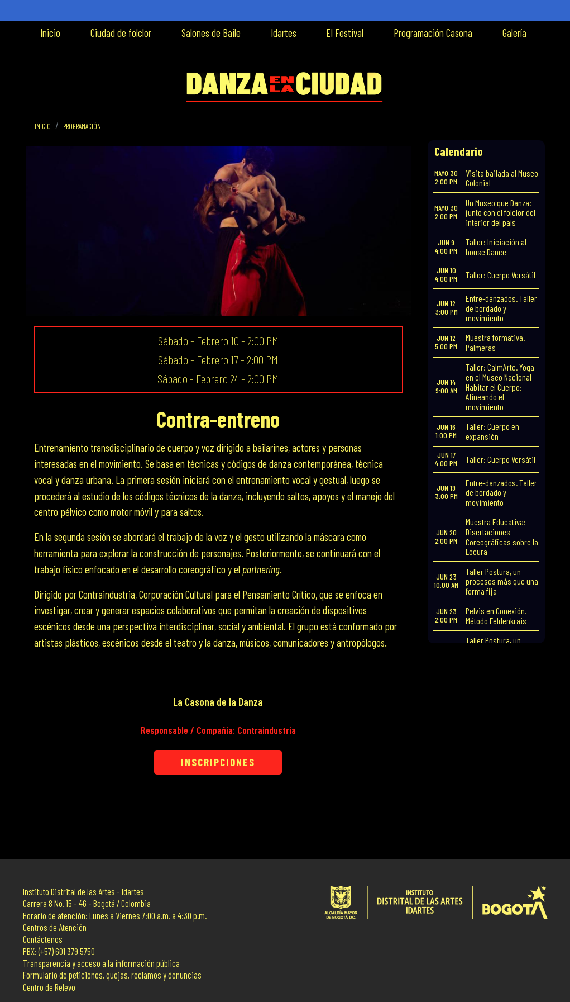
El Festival (344, 32)
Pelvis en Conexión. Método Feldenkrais (496, 615)
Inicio (50, 32)
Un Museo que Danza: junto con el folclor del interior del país (500, 212)
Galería (514, 32)
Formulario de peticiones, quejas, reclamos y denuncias (112, 975)
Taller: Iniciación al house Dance (496, 246)
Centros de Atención (55, 927)
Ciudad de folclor (120, 32)
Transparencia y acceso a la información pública (101, 963)
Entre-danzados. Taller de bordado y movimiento (501, 308)
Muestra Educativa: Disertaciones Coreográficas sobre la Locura (502, 536)
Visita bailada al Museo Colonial (502, 178)
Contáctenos (43, 939)
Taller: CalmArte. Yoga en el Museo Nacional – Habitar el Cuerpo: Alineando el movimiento (501, 386)
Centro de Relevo (49, 987)
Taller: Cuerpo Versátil (500, 274)
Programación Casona (433, 32)
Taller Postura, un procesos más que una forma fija (502, 581)
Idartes (283, 32)
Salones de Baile (211, 32)
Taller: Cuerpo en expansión (492, 431)
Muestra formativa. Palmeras (495, 342)
